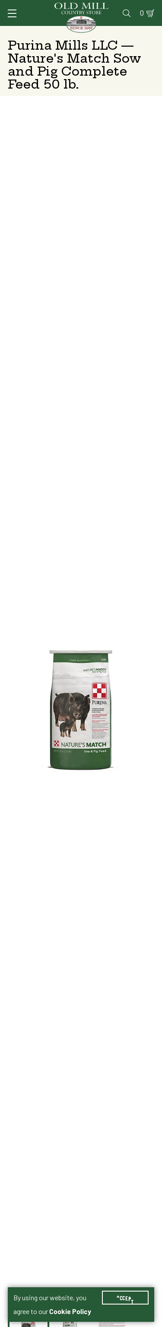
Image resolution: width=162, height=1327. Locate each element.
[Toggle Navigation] (12, 13)
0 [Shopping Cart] (142, 13)
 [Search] (126, 13)
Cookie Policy (70, 1311)
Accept (125, 1297)
